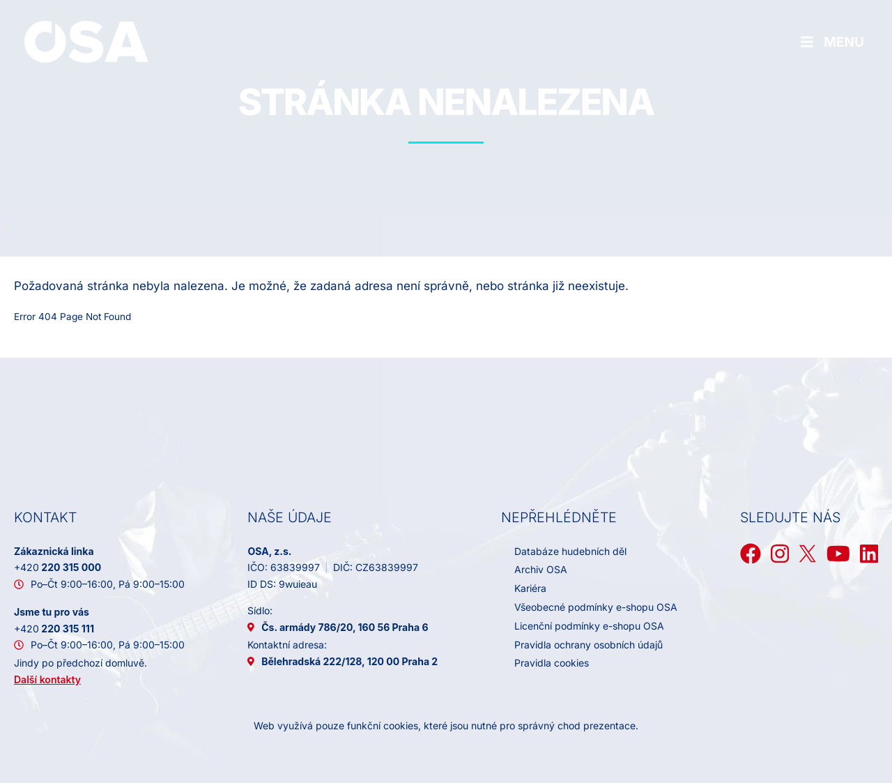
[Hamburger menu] (832, 42)
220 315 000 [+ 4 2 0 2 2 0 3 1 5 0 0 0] (57, 567)
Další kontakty (47, 679)
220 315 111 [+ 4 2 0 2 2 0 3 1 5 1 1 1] (54, 628)
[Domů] (86, 41)
